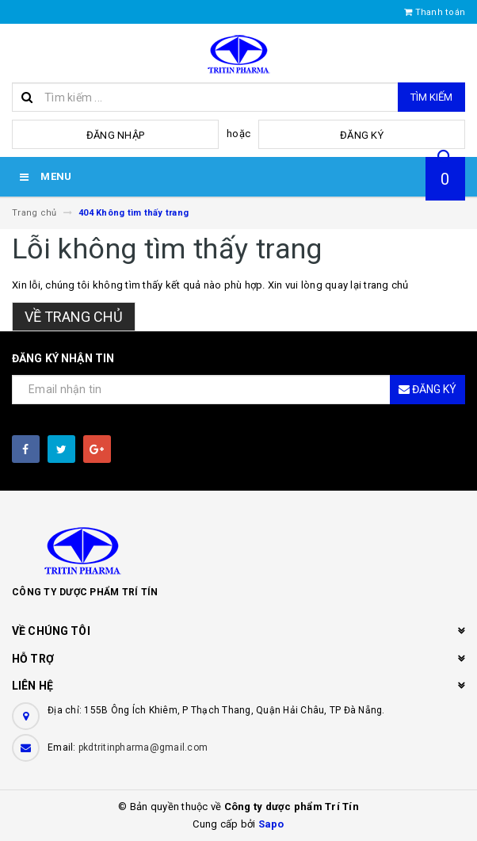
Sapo (271, 824)
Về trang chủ (74, 316)
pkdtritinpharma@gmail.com (143, 747)
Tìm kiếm (431, 97)
